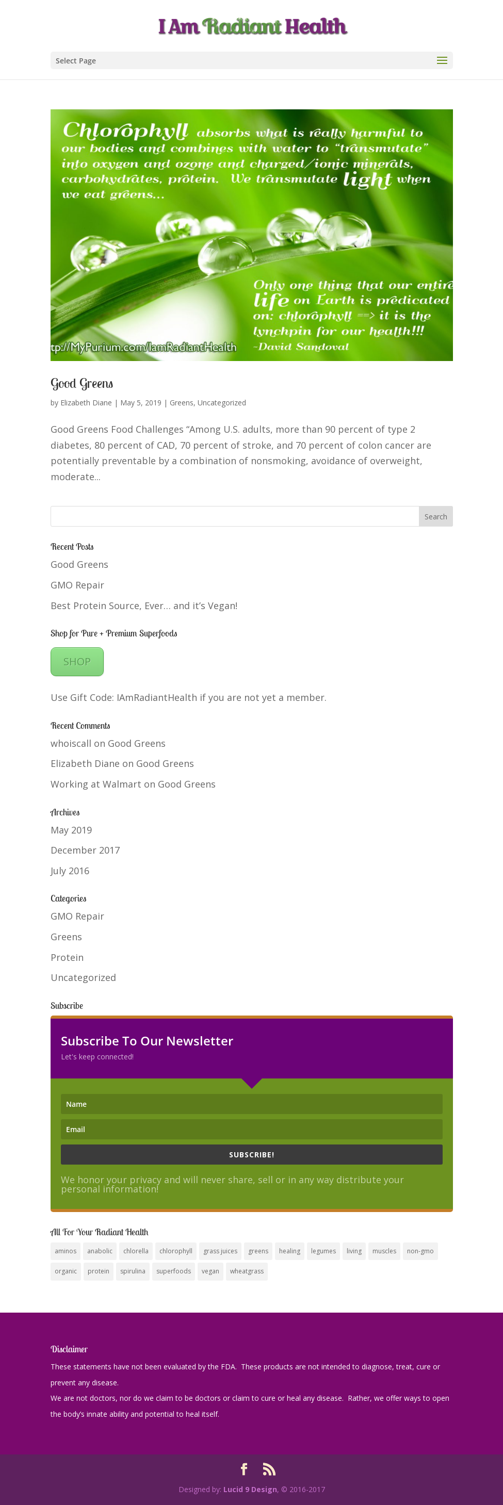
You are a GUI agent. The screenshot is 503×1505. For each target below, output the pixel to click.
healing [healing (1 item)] (289, 1251)
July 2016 (70, 870)
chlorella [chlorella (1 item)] (136, 1251)
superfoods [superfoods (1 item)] (173, 1271)
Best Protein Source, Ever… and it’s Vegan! (144, 605)
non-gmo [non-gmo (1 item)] (420, 1251)
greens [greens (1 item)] (258, 1251)
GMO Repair (77, 585)
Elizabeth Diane (86, 402)
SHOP (77, 661)
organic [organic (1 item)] (66, 1271)
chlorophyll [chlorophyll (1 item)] (175, 1251)
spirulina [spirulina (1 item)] (132, 1271)
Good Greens (82, 382)
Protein (67, 957)
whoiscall (71, 743)
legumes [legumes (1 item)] (323, 1251)
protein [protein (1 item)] (98, 1271)
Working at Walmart (96, 784)
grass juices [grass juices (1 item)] (220, 1251)
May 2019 (71, 830)
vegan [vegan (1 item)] (210, 1271)
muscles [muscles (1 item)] (384, 1251)
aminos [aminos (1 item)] (65, 1251)
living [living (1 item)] (354, 1251)
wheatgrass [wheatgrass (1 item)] (247, 1271)
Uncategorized (222, 402)
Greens (181, 402)
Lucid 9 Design (250, 1489)
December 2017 (85, 850)
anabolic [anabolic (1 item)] (99, 1251)
